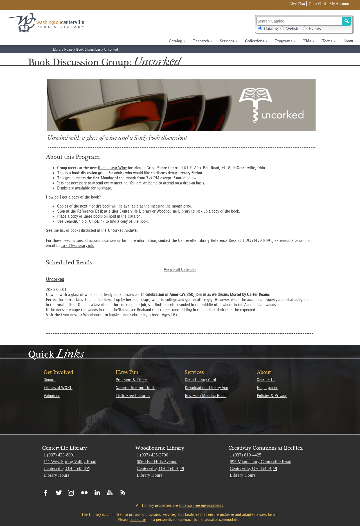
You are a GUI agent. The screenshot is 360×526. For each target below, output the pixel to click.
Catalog (271, 28)
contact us (138, 519)
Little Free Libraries (133, 395)
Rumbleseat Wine (112, 167)
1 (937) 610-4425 (245, 455)
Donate (49, 379)
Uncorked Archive (122, 230)
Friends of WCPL (58, 387)
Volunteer (52, 395)
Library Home (63, 49)
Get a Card (317, 4)
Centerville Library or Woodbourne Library (155, 211)
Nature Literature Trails (135, 387)
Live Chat (297, 4)
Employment (267, 387)
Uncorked (111, 49)
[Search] (346, 21)
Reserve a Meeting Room (205, 395)
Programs (285, 41)
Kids (308, 41)
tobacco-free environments (201, 505)
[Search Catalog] (299, 21)
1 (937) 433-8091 (59, 455)
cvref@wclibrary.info (77, 245)
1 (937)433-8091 (257, 240)
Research (202, 41)
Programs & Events (131, 379)
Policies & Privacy (272, 395)
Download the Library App (206, 387)
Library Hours (56, 475)
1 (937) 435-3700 (152, 455)
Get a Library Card (200, 379)
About (350, 41)
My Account (339, 4)
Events (315, 28)
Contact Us (266, 379)
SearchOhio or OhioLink (84, 221)
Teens (329, 41)
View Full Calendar (180, 269)
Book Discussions (88, 49)
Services (228, 41)
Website (293, 28)
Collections (256, 41)
